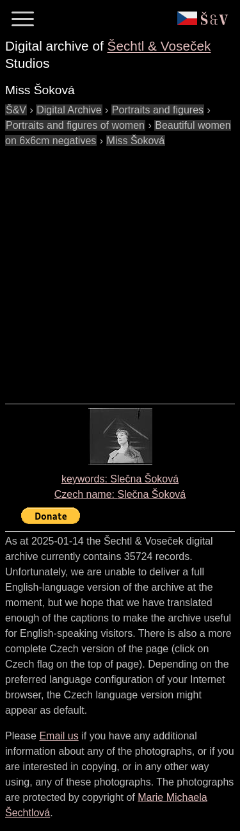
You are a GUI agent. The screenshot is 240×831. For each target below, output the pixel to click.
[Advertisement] (120, 269)
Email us (58, 735)
